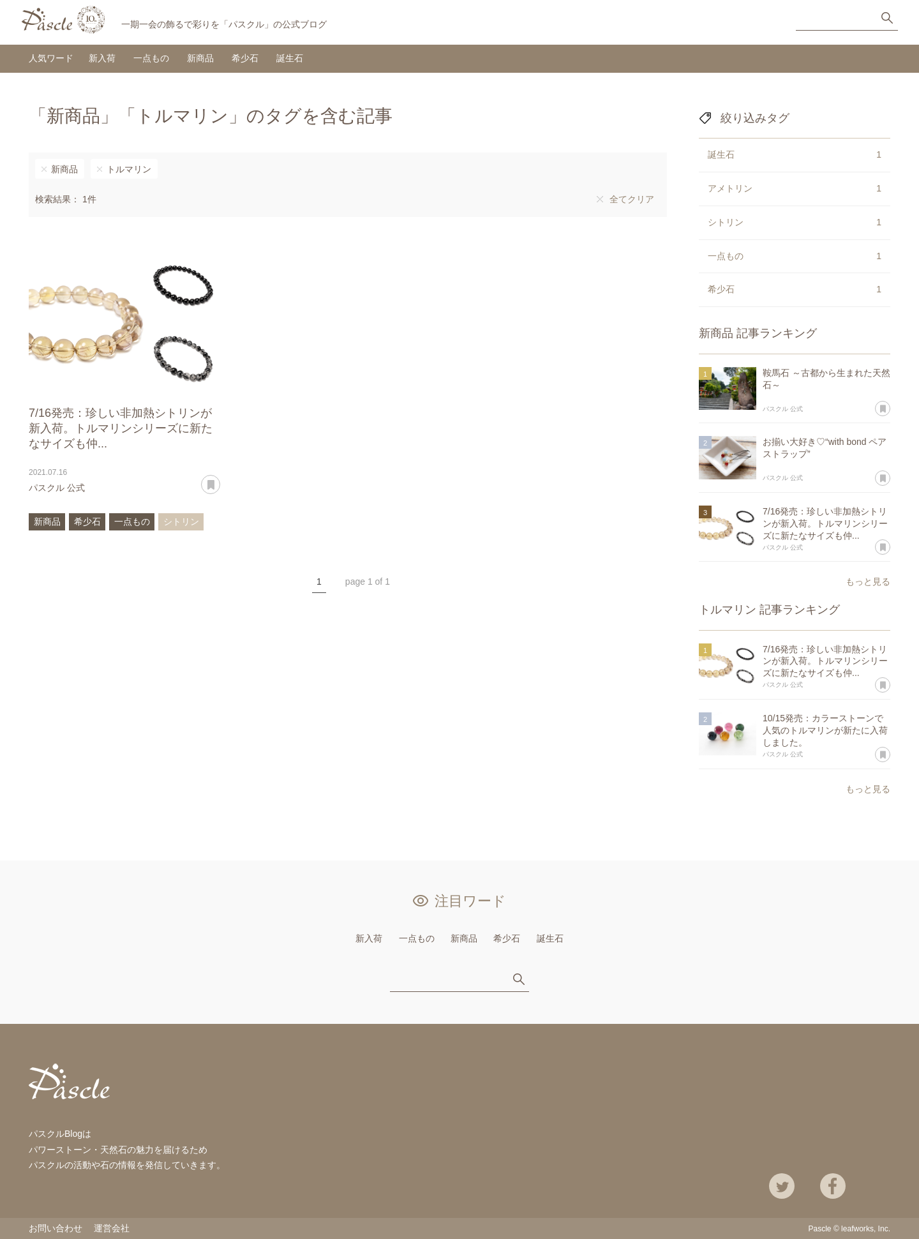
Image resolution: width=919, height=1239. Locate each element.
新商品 (200, 58)
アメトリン (794, 189)
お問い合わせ (55, 1228)
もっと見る (868, 581)
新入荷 (102, 58)
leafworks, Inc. (865, 1228)
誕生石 (289, 58)
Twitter (782, 1186)
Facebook (833, 1186)
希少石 (245, 58)
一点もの (151, 58)
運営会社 (112, 1228)
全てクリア (631, 199)
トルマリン (129, 169)
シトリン (181, 521)
